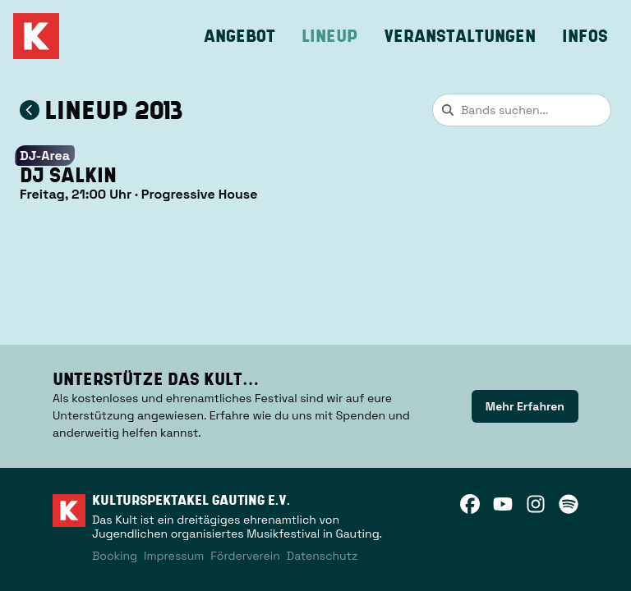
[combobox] (521, 110)
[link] (525, 406)
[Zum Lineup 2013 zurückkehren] (29, 110)
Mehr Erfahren (525, 406)
